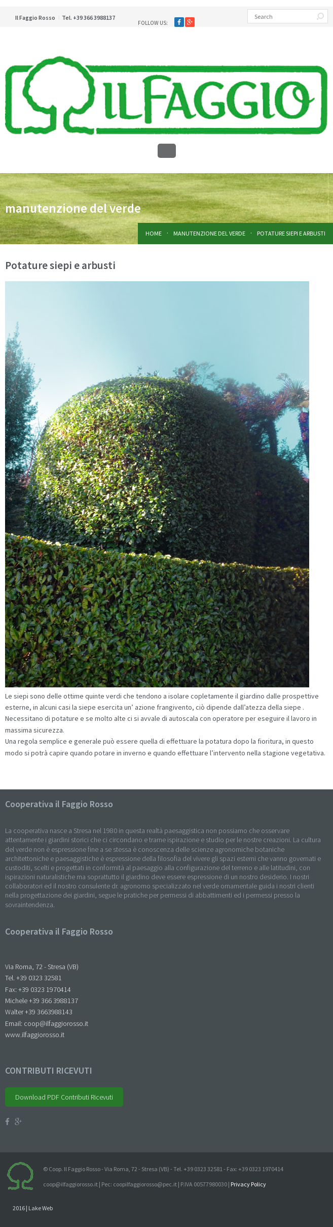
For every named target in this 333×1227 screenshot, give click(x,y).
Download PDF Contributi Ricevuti (64, 1097)
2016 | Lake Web (33, 1208)
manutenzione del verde (209, 233)
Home (153, 233)
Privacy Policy (248, 1184)
